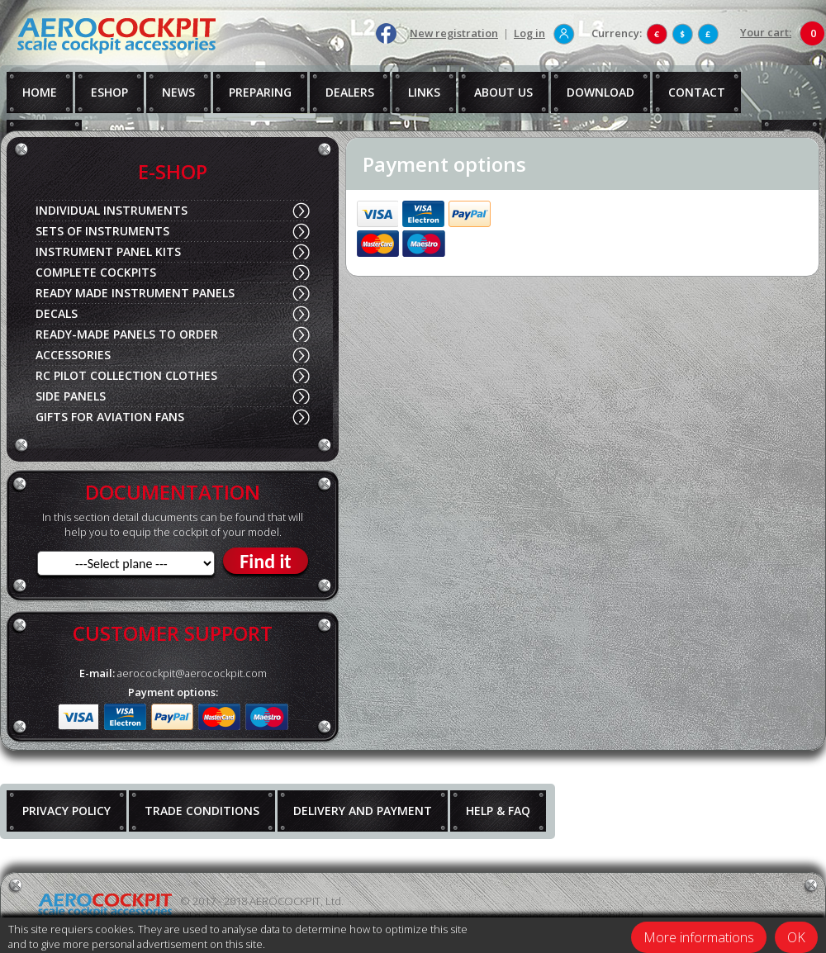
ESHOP (109, 92)
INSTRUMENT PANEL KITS (108, 251)
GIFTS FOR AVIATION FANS (110, 416)
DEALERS (349, 92)
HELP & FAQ (498, 810)
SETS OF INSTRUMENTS (102, 231)
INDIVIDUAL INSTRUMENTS (112, 210)
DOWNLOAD (600, 92)
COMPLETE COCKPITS (96, 272)
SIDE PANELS (71, 396)
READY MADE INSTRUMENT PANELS (135, 293)
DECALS (57, 313)
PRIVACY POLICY (66, 810)
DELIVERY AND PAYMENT (362, 810)
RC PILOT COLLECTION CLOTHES (126, 375)
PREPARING (260, 92)
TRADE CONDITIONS (202, 810)
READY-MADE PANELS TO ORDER (127, 334)
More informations (698, 937)
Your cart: (765, 32)
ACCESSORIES (73, 355)
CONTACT (696, 92)
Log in (529, 33)
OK (796, 937)
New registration (454, 33)
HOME (39, 92)
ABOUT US (503, 92)
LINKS (424, 92)
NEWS (178, 92)
